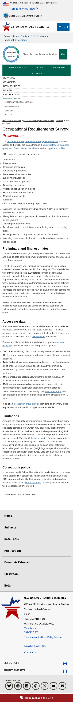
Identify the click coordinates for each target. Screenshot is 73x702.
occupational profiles (54, 148)
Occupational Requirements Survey (39, 120)
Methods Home (16, 67)
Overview (9, 78)
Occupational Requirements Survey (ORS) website (32, 141)
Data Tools (11, 539)
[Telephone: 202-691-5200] (46, 630)
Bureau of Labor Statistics (17, 36)
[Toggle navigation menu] (63, 27)
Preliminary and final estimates (19, 102)
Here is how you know (22, 8)
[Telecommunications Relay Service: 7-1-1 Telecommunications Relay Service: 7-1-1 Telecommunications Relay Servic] (46, 639)
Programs (59, 67)
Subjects (10, 527)
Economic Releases (17, 562)
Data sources (11, 86)
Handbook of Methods (15, 39)
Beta (7, 585)
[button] (65, 664)
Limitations (10, 111)
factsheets (34, 148)
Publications (39, 36)
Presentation (11, 98)
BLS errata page (33, 482)
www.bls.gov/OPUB (35, 646)
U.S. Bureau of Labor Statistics (30, 26)
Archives (59, 120)
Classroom (11, 574)
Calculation (11, 94)
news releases (51, 145)
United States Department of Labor (22, 15)
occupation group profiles (26, 404)
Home (8, 516)
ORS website (38, 336)
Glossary (36, 73)
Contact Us (30, 652)
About (39, 67)
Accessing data (12, 106)
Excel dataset (20, 148)
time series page (53, 391)
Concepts (9, 82)
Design (7, 90)
